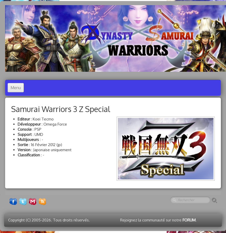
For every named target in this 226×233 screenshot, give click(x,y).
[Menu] (16, 87)
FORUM (189, 220)
